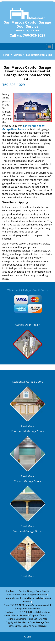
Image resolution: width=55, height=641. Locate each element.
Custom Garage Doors (27, 481)
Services (18, 54)
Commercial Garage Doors (27, 431)
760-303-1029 (34, 35)
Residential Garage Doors (27, 381)
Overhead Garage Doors (27, 531)
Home (6, 54)
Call (27, 636)
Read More (27, 426)
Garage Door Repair (27, 324)
